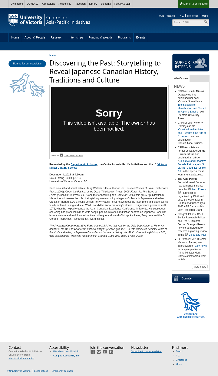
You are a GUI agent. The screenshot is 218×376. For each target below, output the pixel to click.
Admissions (48, 3)
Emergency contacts (62, 371)
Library (93, 3)
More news (200, 266)
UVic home (16, 3)
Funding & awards (101, 37)
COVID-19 (32, 3)
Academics (65, 3)
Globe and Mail (197, 234)
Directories (193, 15)
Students (106, 3)
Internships (76, 37)
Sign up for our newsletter (27, 63)
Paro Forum (199, 189)
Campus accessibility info (66, 355)
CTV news (201, 245)
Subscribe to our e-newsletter (146, 351)
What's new (181, 78)
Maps (205, 15)
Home (15, 37)
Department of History (84, 164)
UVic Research (167, 15)
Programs (124, 37)
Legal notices (41, 371)
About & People (34, 37)
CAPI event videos (73, 155)
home (52, 55)
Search (179, 351)
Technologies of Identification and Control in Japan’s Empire (192, 108)
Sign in (195, 3)
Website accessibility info (66, 351)
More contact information (21, 358)
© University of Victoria (18, 371)
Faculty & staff (122, 3)
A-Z (182, 15)
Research (80, 3)
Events (140, 37)
